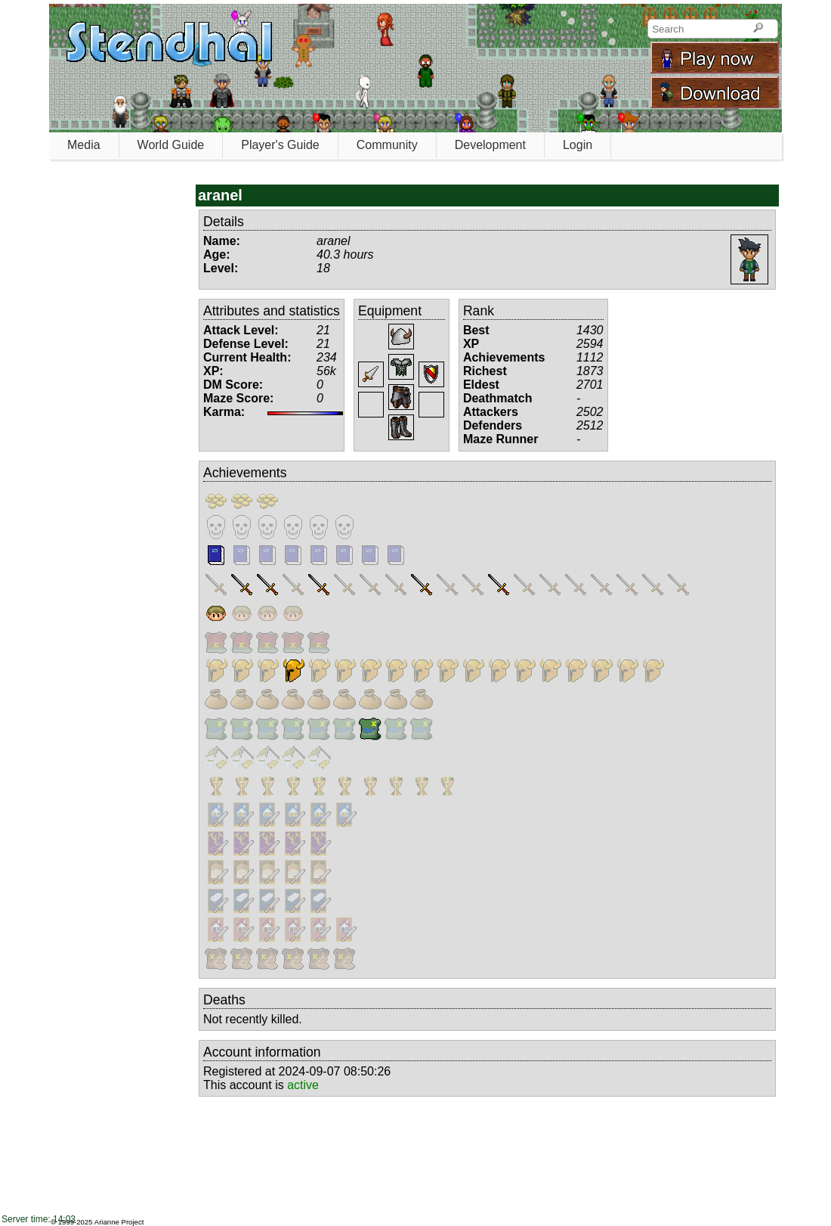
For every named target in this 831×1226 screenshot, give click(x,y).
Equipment (390, 310)
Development (490, 144)
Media (83, 144)
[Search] (758, 29)
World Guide (171, 144)
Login (577, 144)
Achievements (245, 472)
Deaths (224, 999)
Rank (478, 310)
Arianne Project (119, 1222)
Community (387, 144)
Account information (262, 1052)
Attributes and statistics (271, 310)
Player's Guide (280, 144)
